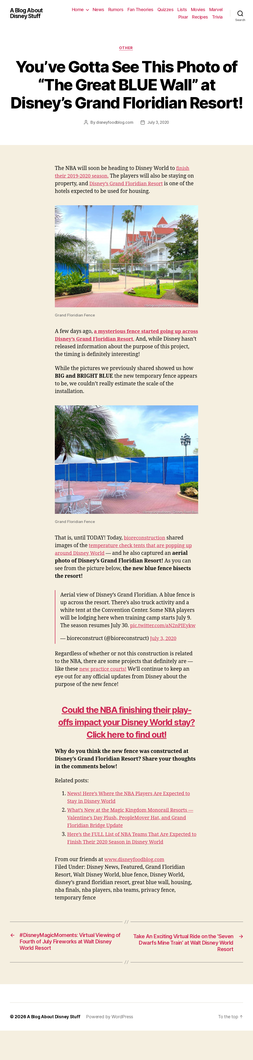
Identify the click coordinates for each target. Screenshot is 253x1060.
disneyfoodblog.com (114, 123)
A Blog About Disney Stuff (27, 13)
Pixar (183, 17)
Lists (199, 9)
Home (95, 9)
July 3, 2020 (158, 123)
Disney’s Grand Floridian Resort (128, 184)
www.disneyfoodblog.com (136, 888)
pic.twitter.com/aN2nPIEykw (95, 633)
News (116, 9)
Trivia (217, 17)
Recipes (200, 17)
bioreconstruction (146, 538)
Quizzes (183, 9)
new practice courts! (104, 677)
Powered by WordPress (110, 1046)
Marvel (167, 17)
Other (126, 48)
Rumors (133, 9)
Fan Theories (158, 9)
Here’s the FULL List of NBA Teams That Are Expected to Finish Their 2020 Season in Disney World (125, 863)
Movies (215, 9)
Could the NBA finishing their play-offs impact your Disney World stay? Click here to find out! (126, 736)
